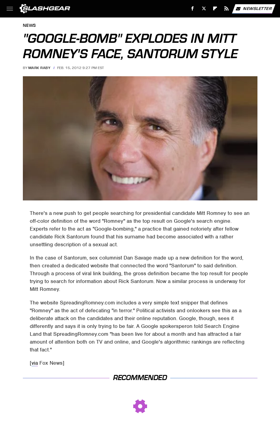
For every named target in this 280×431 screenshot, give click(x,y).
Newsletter (253, 8)
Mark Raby (39, 68)
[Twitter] (203, 8)
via (35, 363)
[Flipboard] (215, 8)
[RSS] (226, 8)
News (29, 26)
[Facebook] (192, 8)
